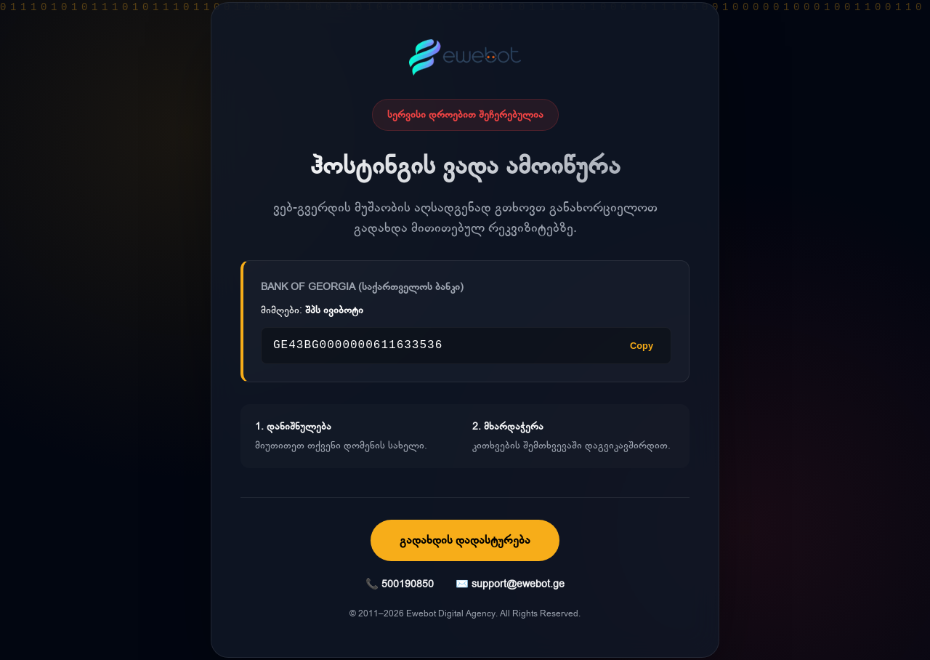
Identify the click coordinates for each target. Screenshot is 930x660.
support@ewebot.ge (518, 584)
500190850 (407, 584)
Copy (641, 345)
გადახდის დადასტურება (465, 540)
